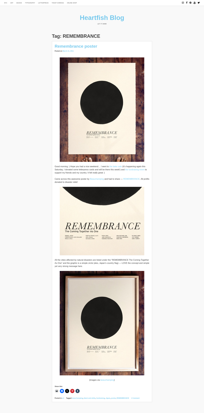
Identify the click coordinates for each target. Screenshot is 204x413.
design (19, 3)
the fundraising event (135, 169)
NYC (5, 3)
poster (113, 398)
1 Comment (135, 398)
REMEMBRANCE (131, 179)
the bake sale (115, 166)
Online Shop (72, 3)
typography (30, 3)
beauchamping (107, 380)
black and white (89, 398)
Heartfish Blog (102, 17)
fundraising (100, 398)
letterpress (43, 3)
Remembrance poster (76, 46)
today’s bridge (58, 3)
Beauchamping (97, 179)
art (11, 3)
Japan (108, 398)
